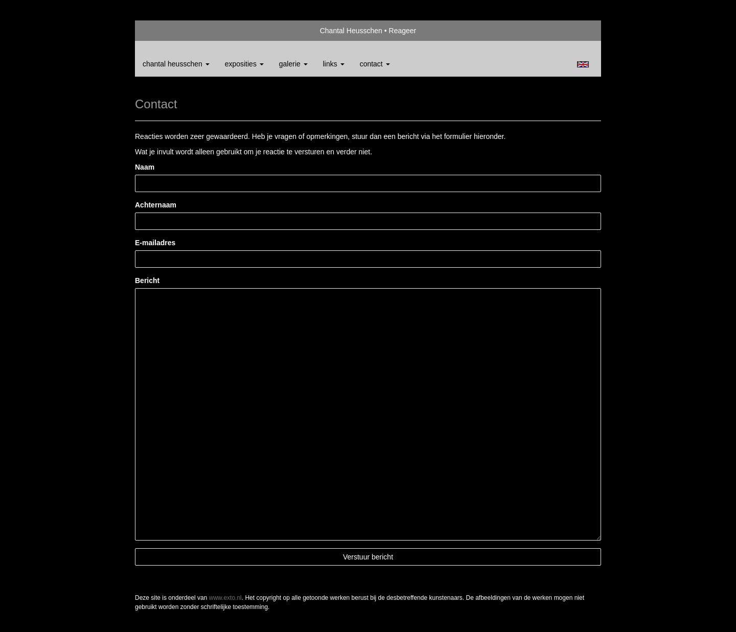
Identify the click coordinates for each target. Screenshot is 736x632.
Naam (144, 167)
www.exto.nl (225, 597)
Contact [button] (375, 64)
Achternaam (155, 205)
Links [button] (333, 64)
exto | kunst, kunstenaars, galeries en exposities (164, 30)
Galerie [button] (293, 64)
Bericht (147, 280)
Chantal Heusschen (351, 31)
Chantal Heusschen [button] (176, 64)
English (583, 64)
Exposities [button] (244, 64)
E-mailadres (155, 243)
